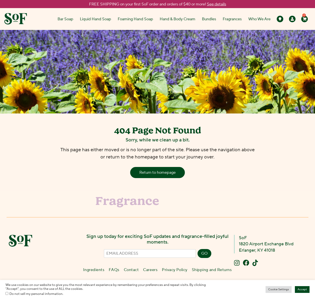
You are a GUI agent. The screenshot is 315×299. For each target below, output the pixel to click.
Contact (131, 269)
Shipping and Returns (212, 269)
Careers (150, 269)
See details (216, 4)
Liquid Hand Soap (95, 19)
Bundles (209, 19)
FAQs (114, 269)
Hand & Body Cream (177, 19)
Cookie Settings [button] (278, 289)
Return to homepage (157, 172)
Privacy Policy (174, 269)
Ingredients (93, 269)
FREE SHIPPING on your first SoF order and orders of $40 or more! (157, 4)
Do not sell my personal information (36, 294)
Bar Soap (65, 19)
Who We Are (259, 19)
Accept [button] (302, 289)
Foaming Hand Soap (135, 19)
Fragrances (232, 19)
